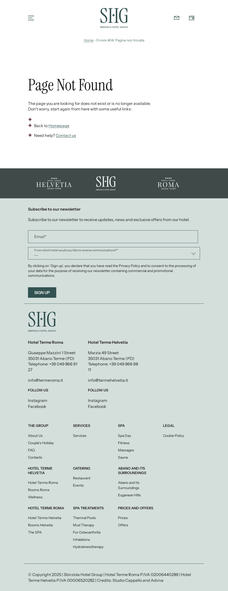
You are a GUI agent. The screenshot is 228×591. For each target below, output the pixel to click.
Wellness (35, 497)
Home (89, 40)
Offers (123, 525)
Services (79, 435)
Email (40, 236)
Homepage (58, 125)
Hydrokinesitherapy (88, 547)
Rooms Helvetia (40, 525)
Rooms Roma (38, 490)
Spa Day (124, 435)
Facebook (37, 406)
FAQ (31, 450)
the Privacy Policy (126, 266)
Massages (126, 450)
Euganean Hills (129, 495)
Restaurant (81, 478)
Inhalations (81, 539)
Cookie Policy (173, 435)
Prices (123, 518)
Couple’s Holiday (41, 443)
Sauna (123, 457)
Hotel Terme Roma (43, 482)
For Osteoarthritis (87, 532)
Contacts (35, 457)
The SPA (35, 532)
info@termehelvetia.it (108, 380)
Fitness (124, 443)
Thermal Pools (84, 518)
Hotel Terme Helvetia (44, 518)
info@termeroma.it (45, 380)
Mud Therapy (83, 525)
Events (78, 485)
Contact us (66, 135)
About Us (35, 435)
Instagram (37, 400)
